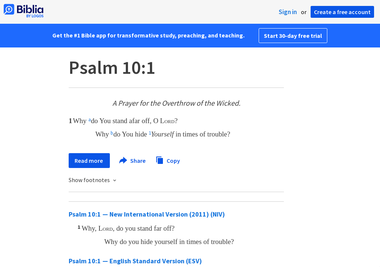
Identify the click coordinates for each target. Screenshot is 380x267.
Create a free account (342, 12)
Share (133, 160)
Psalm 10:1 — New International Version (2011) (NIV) (147, 214)
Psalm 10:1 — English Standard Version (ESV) (135, 261)
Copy (167, 160)
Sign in (288, 12)
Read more (89, 160)
